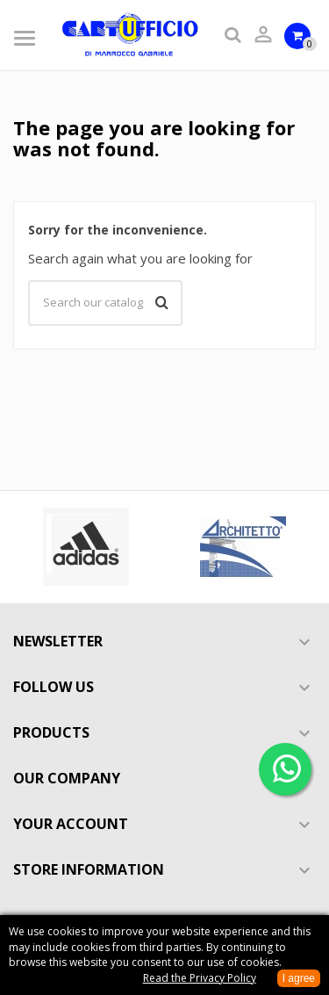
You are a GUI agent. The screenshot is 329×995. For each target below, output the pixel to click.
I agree (299, 978)
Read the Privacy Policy (199, 977)
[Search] (105, 303)
